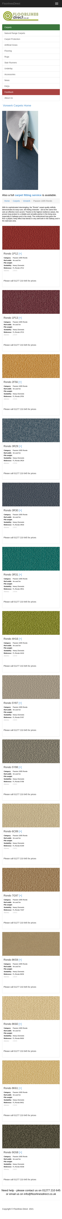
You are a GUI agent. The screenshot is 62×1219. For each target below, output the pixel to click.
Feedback (8, 92)
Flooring (8, 51)
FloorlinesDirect (11, 3)
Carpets (8, 27)
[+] (20, 253)
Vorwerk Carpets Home (17, 105)
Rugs (6, 57)
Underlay (8, 68)
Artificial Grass (10, 45)
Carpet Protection (12, 39)
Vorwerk (26, 201)
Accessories (9, 74)
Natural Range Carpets (14, 33)
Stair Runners (10, 62)
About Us (8, 98)
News (6, 80)
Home (7, 201)
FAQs (6, 86)
